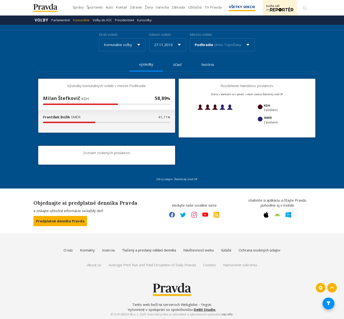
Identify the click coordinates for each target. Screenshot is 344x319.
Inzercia (108, 250)
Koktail (121, 7)
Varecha (162, 7)
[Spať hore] (332, 288)
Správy (78, 7)
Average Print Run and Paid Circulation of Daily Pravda (152, 264)
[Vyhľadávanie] (305, 8)
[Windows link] (288, 215)
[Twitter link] (183, 215)
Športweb (95, 7)
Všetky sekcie (241, 6)
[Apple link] (266, 215)
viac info (226, 314)
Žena (149, 7)
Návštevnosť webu (198, 250)
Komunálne (81, 20)
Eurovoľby (144, 20)
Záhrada (178, 7)
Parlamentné (60, 20)
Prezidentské (124, 20)
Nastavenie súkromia (240, 264)
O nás (68, 250)
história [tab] (208, 64)
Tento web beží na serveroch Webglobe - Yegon (171, 304)
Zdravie (136, 7)
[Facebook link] (172, 215)
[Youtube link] (205, 215)
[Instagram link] (194, 215)
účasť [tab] (177, 64)
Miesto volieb (201, 34)
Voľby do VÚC (102, 20)
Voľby (41, 20)
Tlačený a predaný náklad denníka (149, 250)
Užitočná (195, 7)
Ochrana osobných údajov (259, 250)
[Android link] (277, 215)
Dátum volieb (160, 34)
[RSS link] (216, 215)
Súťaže (226, 250)
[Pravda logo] (48, 9)
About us (94, 264)
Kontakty (87, 250)
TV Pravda (212, 7)
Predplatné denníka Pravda (60, 221)
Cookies (209, 264)
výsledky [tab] (146, 64)
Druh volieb (108, 34)
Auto (109, 7)
